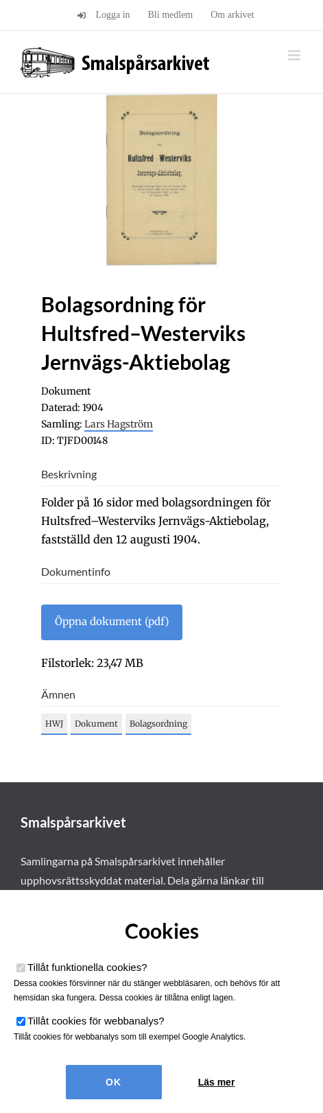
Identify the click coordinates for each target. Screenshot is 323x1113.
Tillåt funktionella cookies (87, 967)
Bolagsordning (158, 723)
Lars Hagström (118, 424)
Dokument (96, 723)
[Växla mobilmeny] (295, 55)
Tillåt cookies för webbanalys (96, 1021)
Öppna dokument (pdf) (112, 621)
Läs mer (216, 1082)
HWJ (54, 723)
